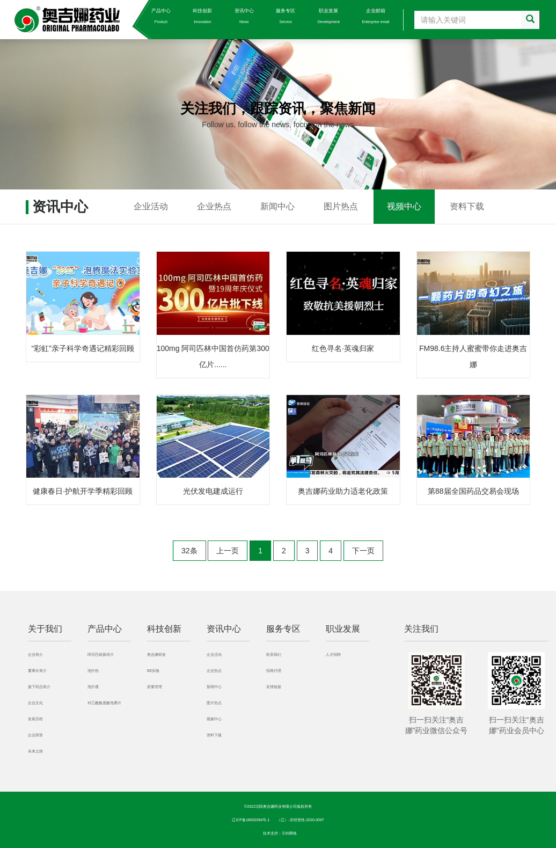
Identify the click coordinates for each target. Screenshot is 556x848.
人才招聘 (333, 654)
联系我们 (273, 654)
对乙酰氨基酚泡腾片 (104, 703)
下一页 (363, 550)
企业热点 (214, 206)
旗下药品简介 (39, 687)
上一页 (227, 550)
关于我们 (119, 16)
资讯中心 (244, 16)
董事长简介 (37, 670)
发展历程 (35, 719)
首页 (82, 16)
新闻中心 (277, 206)
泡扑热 (93, 670)
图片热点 (341, 206)
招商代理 (273, 670)
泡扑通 (93, 687)
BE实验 (153, 670)
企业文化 (35, 703)
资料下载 (467, 206)
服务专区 (285, 16)
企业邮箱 (376, 16)
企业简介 (35, 654)
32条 (189, 550)
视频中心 (404, 206)
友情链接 (273, 687)
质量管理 (154, 687)
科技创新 (202, 16)
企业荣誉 (35, 735)
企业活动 (151, 206)
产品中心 (161, 16)
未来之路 (35, 751)
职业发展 (329, 16)
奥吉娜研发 (156, 654)
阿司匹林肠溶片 (100, 654)
